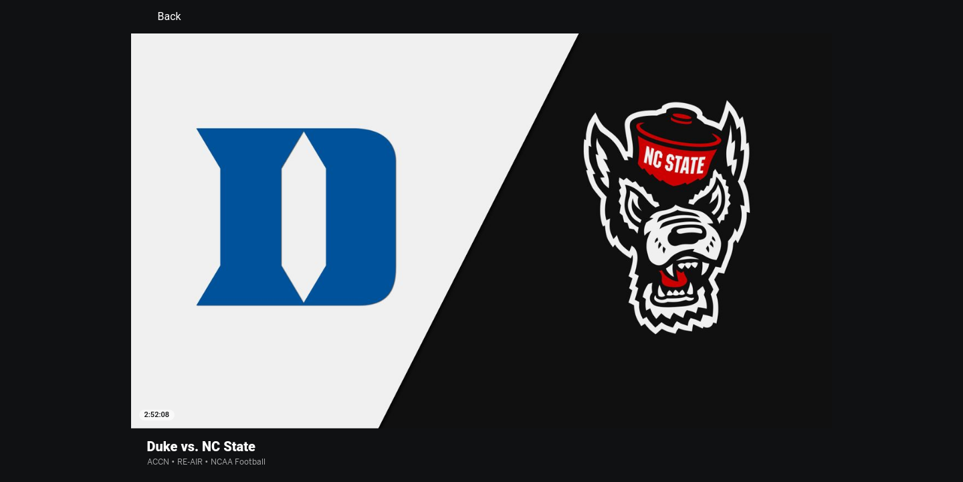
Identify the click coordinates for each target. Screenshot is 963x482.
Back (161, 17)
